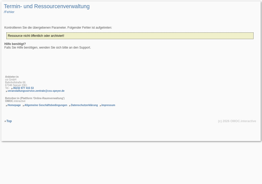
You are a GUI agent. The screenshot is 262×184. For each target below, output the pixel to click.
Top (9, 121)
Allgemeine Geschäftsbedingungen (46, 105)
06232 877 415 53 (23, 88)
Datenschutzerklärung (84, 105)
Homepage (14, 105)
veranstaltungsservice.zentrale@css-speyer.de (36, 90)
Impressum (108, 105)
